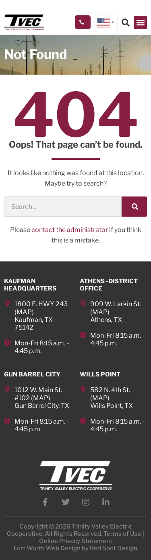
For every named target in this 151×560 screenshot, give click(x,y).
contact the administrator (69, 230)
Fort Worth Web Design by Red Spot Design (75, 548)
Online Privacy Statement (75, 541)
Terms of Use (122, 533)
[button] (140, 22)
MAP (24, 312)
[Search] (134, 206)
